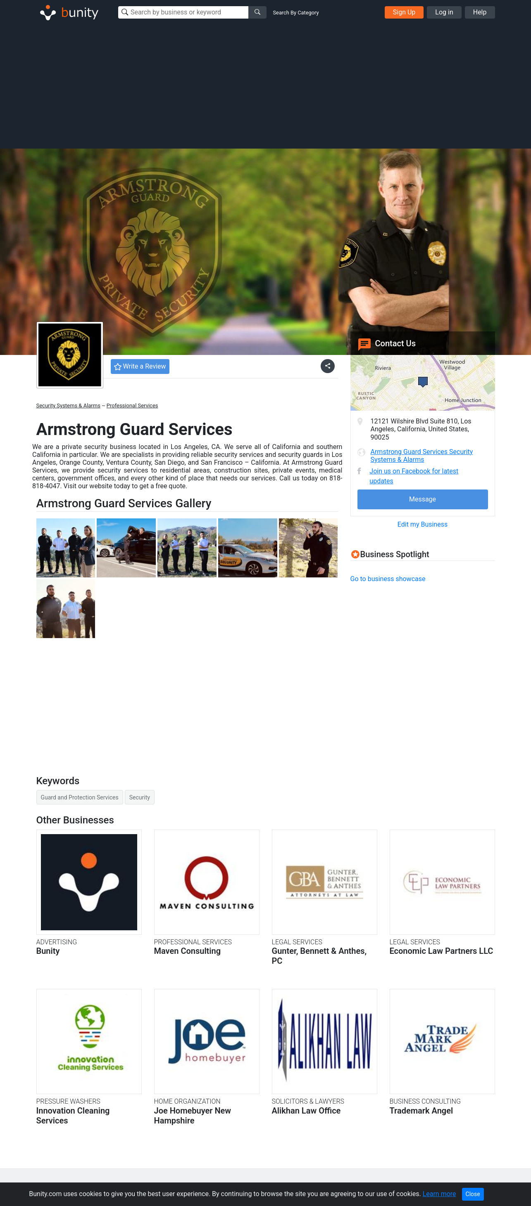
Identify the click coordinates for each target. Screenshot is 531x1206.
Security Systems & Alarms (68, 405)
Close (473, 1194)
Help (480, 12)
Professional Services (132, 405)
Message (422, 499)
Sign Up (404, 12)
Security (139, 797)
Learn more (439, 1194)
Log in (444, 12)
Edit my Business (423, 524)
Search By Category (296, 12)
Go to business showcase (388, 579)
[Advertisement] (266, 86)
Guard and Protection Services (80, 797)
